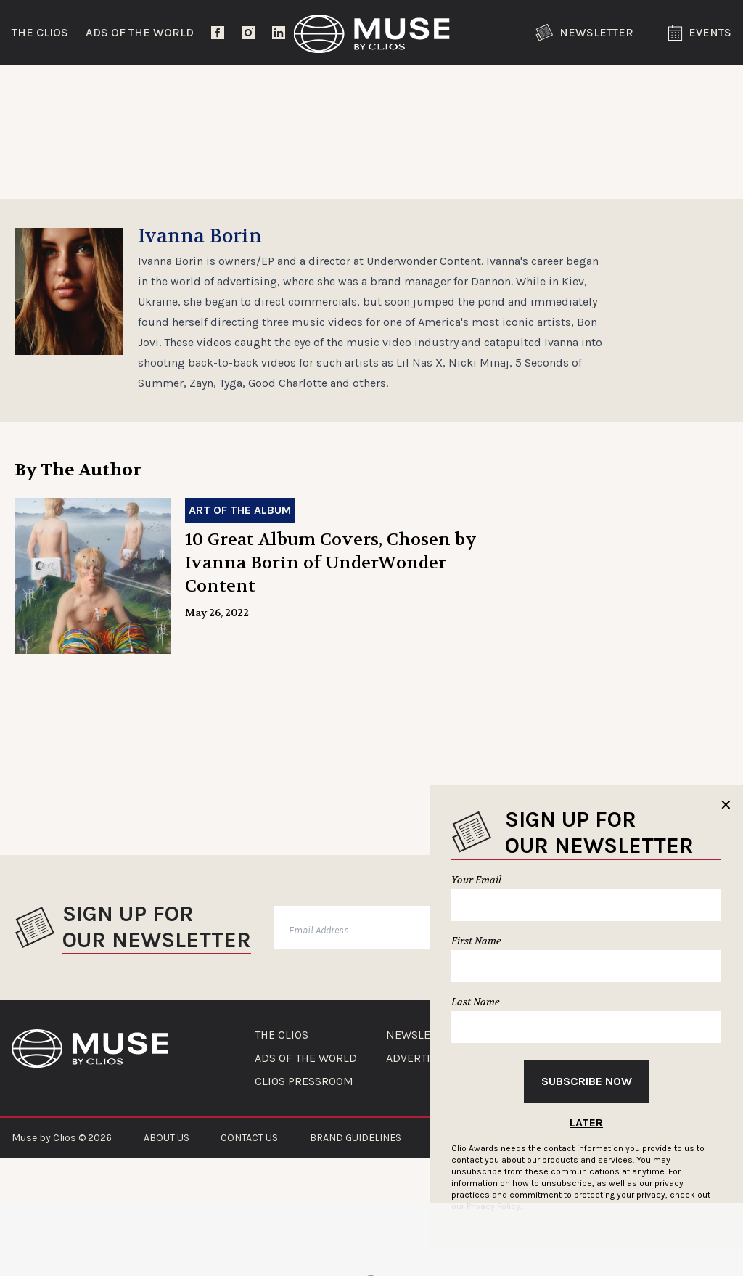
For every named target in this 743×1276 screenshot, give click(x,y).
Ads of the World (140, 32)
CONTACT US (249, 1185)
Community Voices (481, 90)
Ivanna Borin (200, 284)
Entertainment (191, 90)
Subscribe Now (586, 1081)
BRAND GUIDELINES (355, 1185)
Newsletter (584, 32)
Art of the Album (240, 558)
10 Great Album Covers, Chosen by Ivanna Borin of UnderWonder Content (331, 610)
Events (699, 33)
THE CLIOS (281, 1083)
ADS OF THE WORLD (306, 1106)
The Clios (40, 32)
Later (586, 1122)
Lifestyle (330, 90)
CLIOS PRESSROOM (304, 1129)
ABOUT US (166, 1185)
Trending (51, 90)
